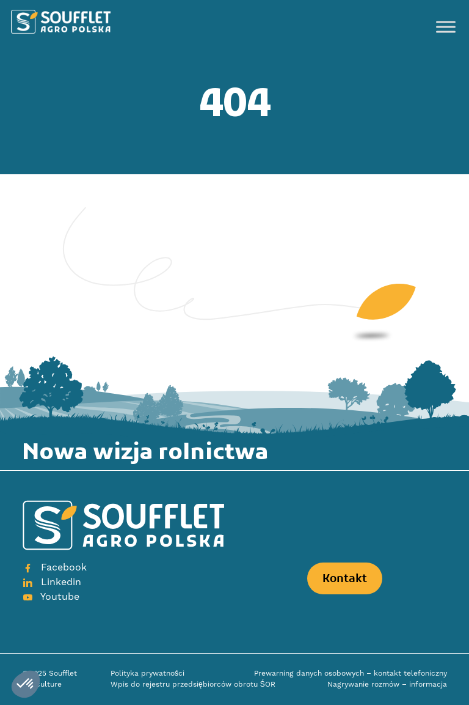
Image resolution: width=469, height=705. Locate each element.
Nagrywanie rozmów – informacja (387, 684)
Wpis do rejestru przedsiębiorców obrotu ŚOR (193, 684)
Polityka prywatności (147, 673)
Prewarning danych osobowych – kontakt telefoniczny (350, 673)
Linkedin (51, 582)
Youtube (50, 597)
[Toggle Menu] (446, 27)
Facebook (54, 567)
